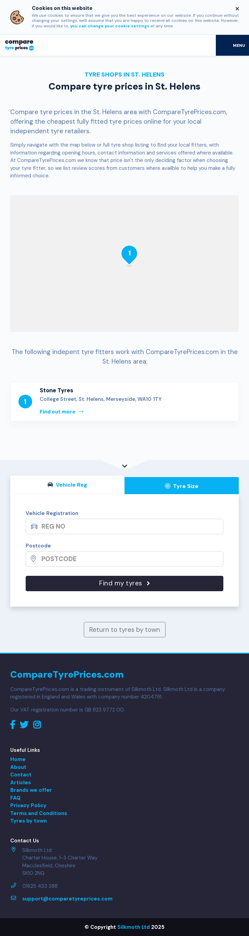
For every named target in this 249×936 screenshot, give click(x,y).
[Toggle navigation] (232, 45)
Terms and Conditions (38, 813)
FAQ (15, 798)
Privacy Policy (28, 805)
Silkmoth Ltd (133, 927)
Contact (20, 774)
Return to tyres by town (124, 629)
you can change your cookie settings (109, 26)
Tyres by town (28, 820)
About (18, 767)
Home (18, 759)
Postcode (38, 545)
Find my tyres (124, 583)
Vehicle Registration (52, 513)
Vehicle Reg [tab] (67, 484)
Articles (20, 782)
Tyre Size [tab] (181, 486)
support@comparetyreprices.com (67, 898)
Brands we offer (31, 790)
